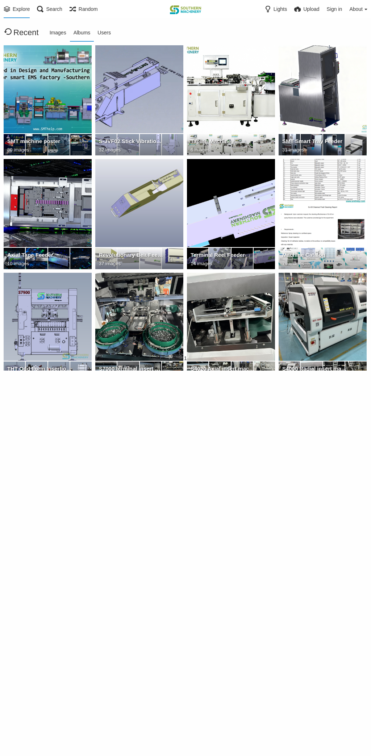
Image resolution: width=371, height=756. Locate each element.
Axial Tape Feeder (28, 256)
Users (104, 32)
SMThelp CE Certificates (311, 597)
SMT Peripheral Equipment (314, 483)
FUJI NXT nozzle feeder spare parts (131, 711)
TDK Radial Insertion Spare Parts (39, 711)
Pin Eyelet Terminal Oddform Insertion (223, 711)
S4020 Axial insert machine (223, 370)
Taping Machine (210, 142)
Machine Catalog (302, 256)
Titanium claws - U (121, 597)
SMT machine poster (32, 142)
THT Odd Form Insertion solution (39, 370)
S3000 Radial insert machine (39, 483)
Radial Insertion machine (221, 483)
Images (58, 32)
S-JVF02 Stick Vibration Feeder (131, 142)
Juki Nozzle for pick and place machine (314, 711)
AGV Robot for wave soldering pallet (223, 597)
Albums (82, 32)
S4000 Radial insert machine (314, 370)
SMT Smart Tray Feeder (310, 142)
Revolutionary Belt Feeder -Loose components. (131, 256)
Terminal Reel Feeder (216, 256)
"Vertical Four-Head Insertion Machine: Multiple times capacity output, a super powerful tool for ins (131, 483)
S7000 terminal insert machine (131, 370)
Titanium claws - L (29, 597)
